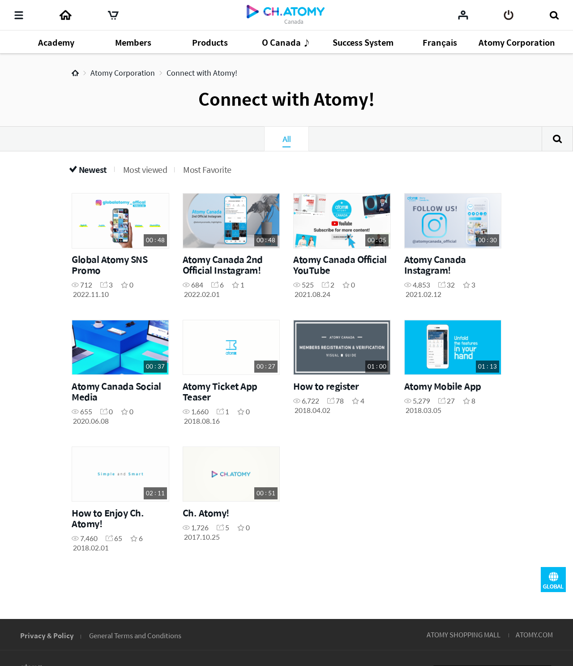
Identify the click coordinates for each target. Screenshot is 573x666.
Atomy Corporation (122, 72)
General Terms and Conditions (135, 635)
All (286, 139)
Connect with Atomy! (202, 72)
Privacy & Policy (47, 635)
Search (557, 138)
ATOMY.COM (534, 634)
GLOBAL (553, 579)
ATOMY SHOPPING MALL (463, 634)
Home (75, 73)
